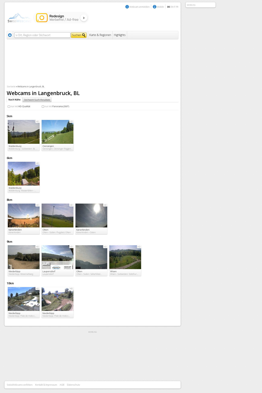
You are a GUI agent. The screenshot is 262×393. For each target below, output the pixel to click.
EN (171, 6)
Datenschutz (73, 384)
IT (174, 6)
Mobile (160, 6)
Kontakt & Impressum (46, 384)
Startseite (11, 86)
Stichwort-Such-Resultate (37, 99)
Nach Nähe (14, 99)
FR (177, 6)
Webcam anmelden (139, 6)
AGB (62, 384)
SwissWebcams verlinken (19, 384)
